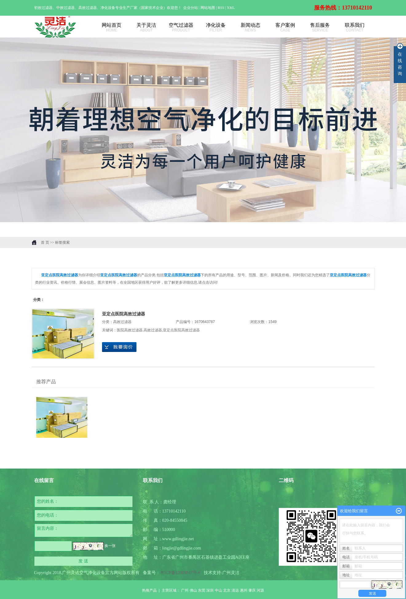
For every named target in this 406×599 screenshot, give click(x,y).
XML (231, 8)
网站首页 (111, 27)
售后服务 (320, 27)
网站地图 (208, 8)
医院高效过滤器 (130, 330)
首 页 (45, 242)
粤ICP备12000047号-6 (180, 572)
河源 (260, 590)
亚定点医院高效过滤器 (123, 313)
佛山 (193, 590)
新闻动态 (250, 27)
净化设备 (216, 27)
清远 (235, 590)
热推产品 (149, 590)
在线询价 (119, 347)
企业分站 (190, 8)
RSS (221, 8)
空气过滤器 (181, 27)
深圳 (210, 590)
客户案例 (285, 27)
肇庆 (252, 590)
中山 (218, 590)
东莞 (201, 590)
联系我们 (354, 27)
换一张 (110, 546)
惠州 (243, 590)
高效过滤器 (122, 322)
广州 (184, 590)
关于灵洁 (146, 27)
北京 (227, 590)
